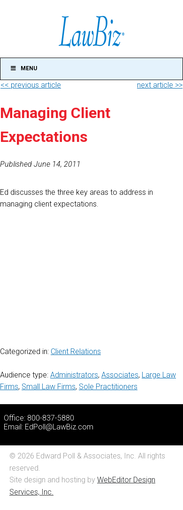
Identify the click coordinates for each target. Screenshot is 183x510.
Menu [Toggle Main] (23, 68)
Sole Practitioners (108, 386)
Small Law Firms (49, 386)
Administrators (74, 374)
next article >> (160, 85)
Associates (119, 374)
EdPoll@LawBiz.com (59, 426)
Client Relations (76, 351)
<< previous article (30, 85)
